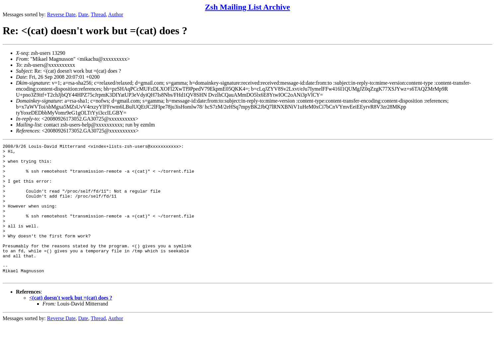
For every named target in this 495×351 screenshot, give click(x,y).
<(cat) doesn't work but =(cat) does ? (70, 324)
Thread (98, 14)
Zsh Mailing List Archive (247, 7)
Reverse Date (61, 14)
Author (115, 14)
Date (83, 14)
